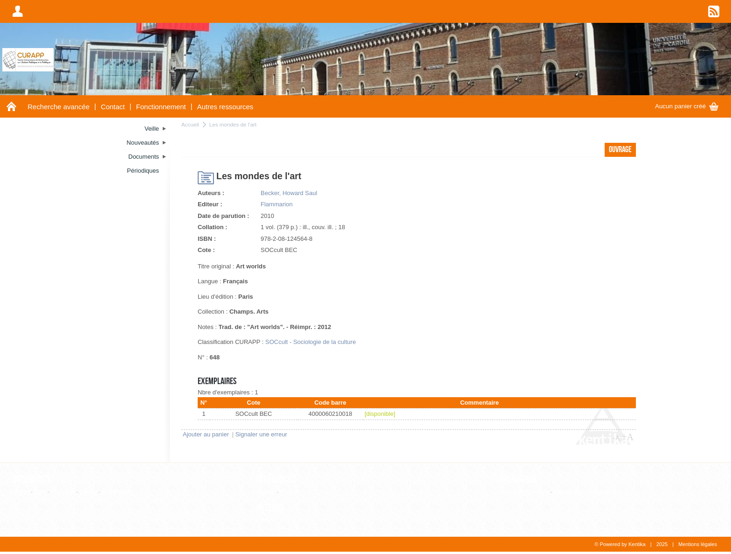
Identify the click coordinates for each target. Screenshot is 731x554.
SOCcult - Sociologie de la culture (310, 341)
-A (616, 438)
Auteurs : (211, 192)
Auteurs (270, 507)
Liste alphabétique (524, 491)
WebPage (115, 491)
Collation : (213, 227)
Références (276, 479)
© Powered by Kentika (619, 544)
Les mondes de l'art (233, 124)
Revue (289, 491)
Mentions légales (697, 544)
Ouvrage (63, 491)
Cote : (206, 249)
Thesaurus (518, 479)
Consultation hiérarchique (588, 491)
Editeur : (210, 204)
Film (40, 491)
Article (20, 491)
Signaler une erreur (261, 434)
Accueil (190, 124)
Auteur (265, 520)
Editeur (265, 491)
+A (627, 437)
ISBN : (207, 238)
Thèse (88, 491)
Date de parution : (223, 215)
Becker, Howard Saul (289, 192)
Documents (31, 479)
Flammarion (277, 204)
